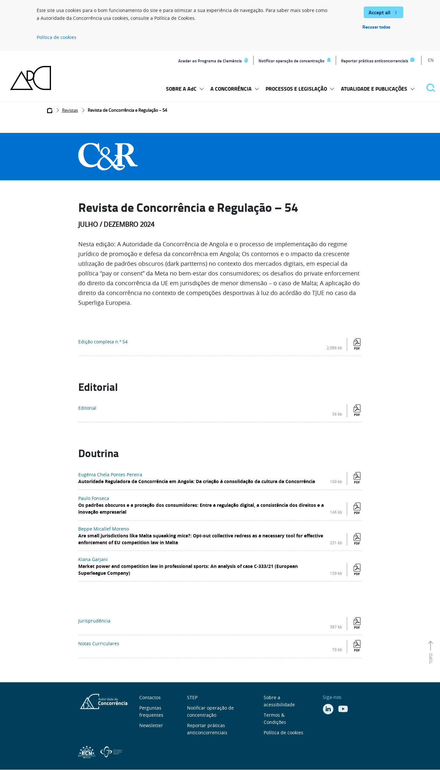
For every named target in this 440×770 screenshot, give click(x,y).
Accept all (379, 12)
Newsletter (151, 725)
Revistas (70, 110)
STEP (192, 697)
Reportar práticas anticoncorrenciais (374, 61)
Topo (430, 658)
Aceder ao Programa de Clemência (210, 61)
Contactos (150, 697)
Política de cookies (56, 37)
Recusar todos (376, 26)
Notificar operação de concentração (291, 61)
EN (431, 60)
